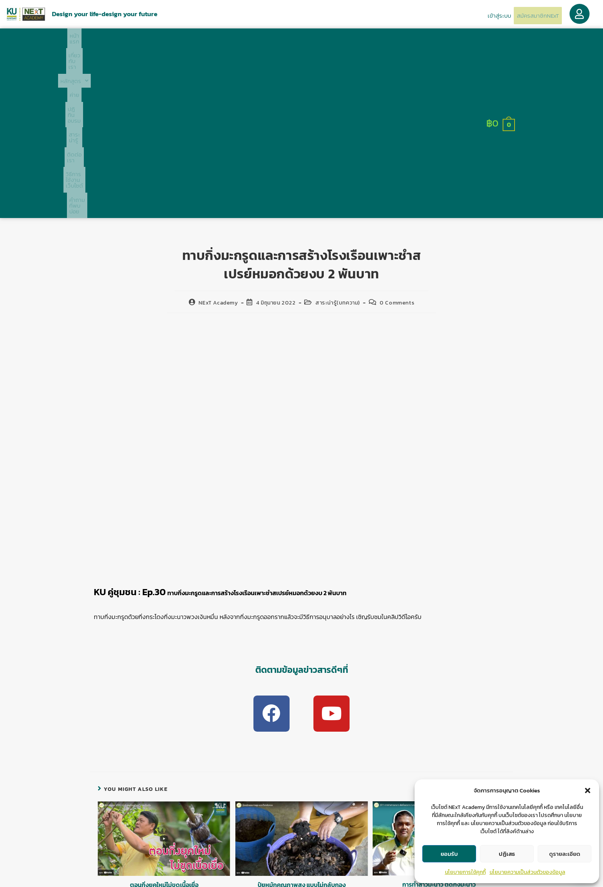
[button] (587, 790)
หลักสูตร (201, 41)
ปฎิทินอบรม (258, 41)
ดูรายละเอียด (564, 853)
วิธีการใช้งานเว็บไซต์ (368, 41)
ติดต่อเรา (323, 41)
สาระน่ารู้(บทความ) (337, 138)
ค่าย (230, 41)
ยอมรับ (449, 853)
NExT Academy (218, 138)
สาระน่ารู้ (292, 41)
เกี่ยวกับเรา (163, 41)
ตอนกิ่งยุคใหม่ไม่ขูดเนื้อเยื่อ (164, 724)
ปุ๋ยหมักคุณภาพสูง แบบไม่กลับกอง (302, 724)
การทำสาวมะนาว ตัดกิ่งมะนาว (439, 724)
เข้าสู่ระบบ (486, 14)
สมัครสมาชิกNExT (533, 15)
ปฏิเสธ (507, 853)
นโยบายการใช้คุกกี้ (465, 872)
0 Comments (397, 138)
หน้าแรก (130, 41)
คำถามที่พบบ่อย (419, 41)
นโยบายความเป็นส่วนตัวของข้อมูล (527, 872)
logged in (223, 787)
